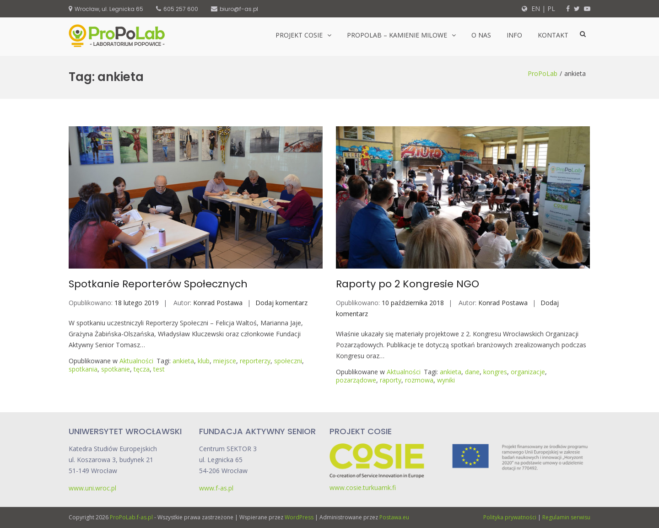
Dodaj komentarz (281, 302)
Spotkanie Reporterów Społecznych (158, 284)
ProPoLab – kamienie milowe (397, 35)
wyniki (446, 380)
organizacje (528, 371)
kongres (495, 371)
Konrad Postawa (218, 302)
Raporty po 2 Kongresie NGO (407, 284)
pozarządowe (356, 380)
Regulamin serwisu (566, 517)
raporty (390, 380)
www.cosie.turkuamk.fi (363, 487)
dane (472, 371)
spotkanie (115, 369)
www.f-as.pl (216, 488)
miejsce (224, 360)
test (159, 369)
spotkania (83, 369)
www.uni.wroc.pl (92, 488)
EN (534, 8)
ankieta (183, 360)
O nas (481, 35)
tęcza (142, 369)
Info (514, 35)
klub (204, 360)
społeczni (288, 360)
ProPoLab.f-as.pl (131, 517)
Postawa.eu (394, 517)
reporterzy (255, 360)
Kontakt (553, 35)
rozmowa (419, 380)
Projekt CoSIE (299, 35)
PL (551, 8)
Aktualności (136, 360)
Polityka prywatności (509, 517)
